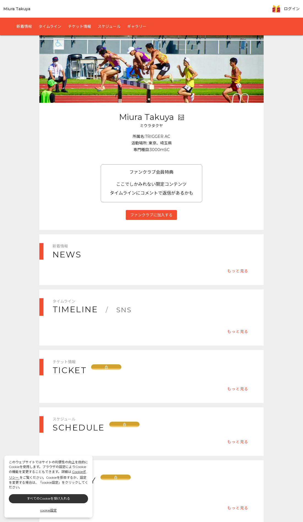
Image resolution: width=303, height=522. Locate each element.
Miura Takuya (16, 8)
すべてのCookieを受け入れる (48, 498)
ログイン (292, 8)
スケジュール (109, 26)
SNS (124, 310)
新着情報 (24, 26)
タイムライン (50, 26)
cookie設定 (48, 510)
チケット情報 (79, 26)
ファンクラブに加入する (151, 214)
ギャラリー (136, 26)
